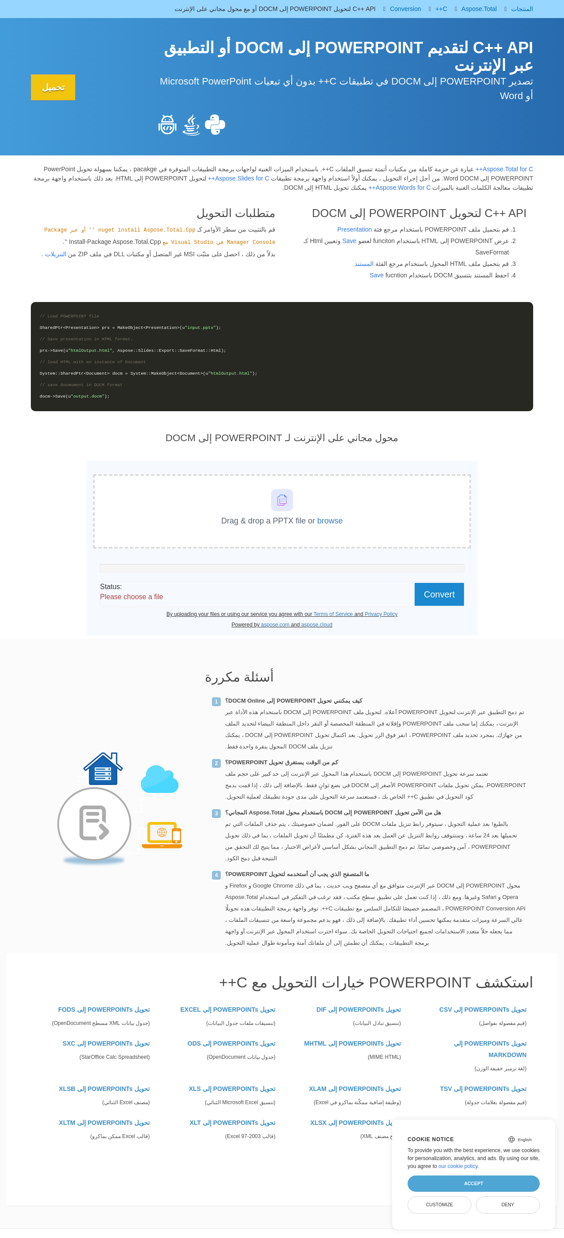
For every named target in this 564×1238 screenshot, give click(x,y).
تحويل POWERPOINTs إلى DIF (358, 1009)
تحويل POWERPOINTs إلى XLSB (104, 1088)
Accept (473, 1183)
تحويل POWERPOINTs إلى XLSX (355, 1122)
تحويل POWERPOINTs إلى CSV (483, 1009)
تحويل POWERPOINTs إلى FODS (104, 1009)
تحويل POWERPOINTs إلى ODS (231, 1043)
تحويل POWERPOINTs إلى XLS (232, 1088)
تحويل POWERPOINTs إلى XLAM (355, 1088)
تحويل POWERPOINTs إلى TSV (483, 1088)
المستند (364, 263)
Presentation (354, 229)
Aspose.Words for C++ (399, 187)
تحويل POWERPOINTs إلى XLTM (104, 1122)
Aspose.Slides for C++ (238, 178)
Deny (507, 1204)
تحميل (53, 87)
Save (349, 240)
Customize (439, 1204)
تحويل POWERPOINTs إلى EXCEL (227, 1009)
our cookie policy (458, 1166)
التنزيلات (56, 254)
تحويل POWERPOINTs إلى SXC (106, 1043)
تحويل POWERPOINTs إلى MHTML (352, 1043)
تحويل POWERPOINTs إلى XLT (233, 1122)
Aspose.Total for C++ (504, 169)
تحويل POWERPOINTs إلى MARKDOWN (490, 1049)
